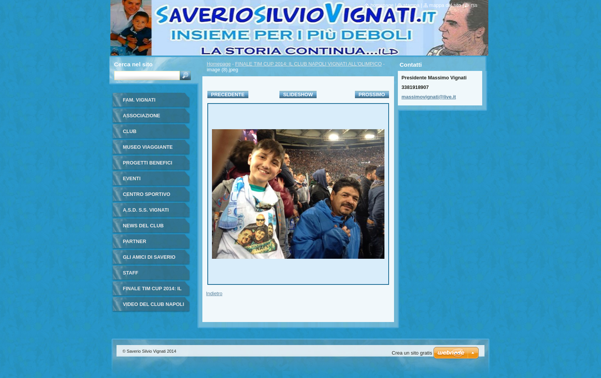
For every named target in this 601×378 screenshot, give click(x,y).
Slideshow (298, 94)
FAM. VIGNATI (139, 100)
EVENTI (132, 178)
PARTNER (134, 241)
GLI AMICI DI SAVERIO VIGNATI (149, 259)
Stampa (411, 5)
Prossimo (372, 94)
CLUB (130, 131)
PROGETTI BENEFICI (147, 163)
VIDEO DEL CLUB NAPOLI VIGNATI (153, 306)
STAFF (130, 273)
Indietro (214, 293)
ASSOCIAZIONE (141, 115)
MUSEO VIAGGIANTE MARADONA (148, 149)
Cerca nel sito (133, 64)
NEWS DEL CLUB (143, 225)
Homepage (219, 64)
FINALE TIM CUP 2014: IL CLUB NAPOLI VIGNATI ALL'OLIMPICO (308, 64)
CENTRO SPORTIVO (147, 194)
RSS (474, 5)
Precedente (228, 94)
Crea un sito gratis (412, 353)
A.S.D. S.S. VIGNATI (146, 210)
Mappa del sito (445, 5)
